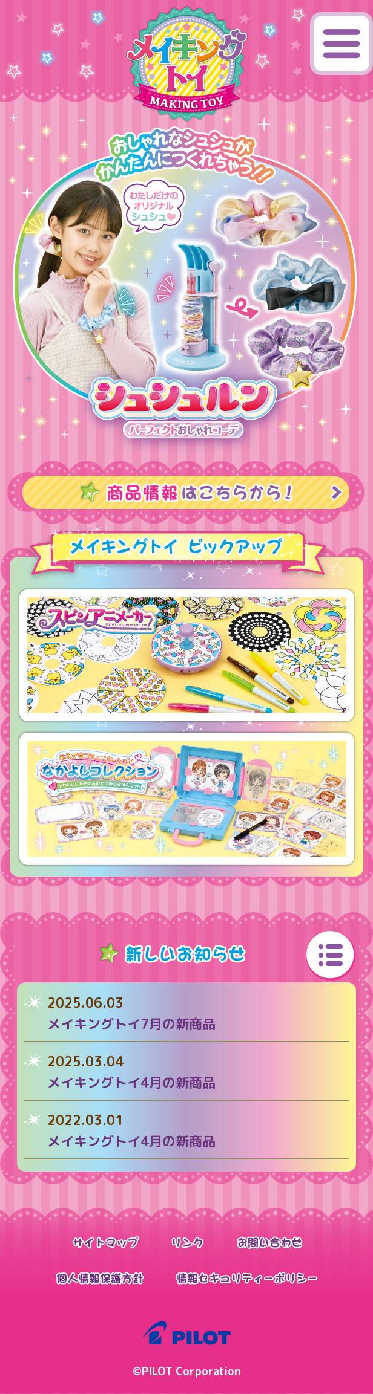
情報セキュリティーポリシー (246, 1278)
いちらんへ (331, 956)
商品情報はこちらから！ (186, 492)
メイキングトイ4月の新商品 (131, 1082)
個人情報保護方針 (99, 1278)
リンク (188, 1242)
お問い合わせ (270, 1242)
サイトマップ (105, 1242)
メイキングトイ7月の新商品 (131, 1023)
